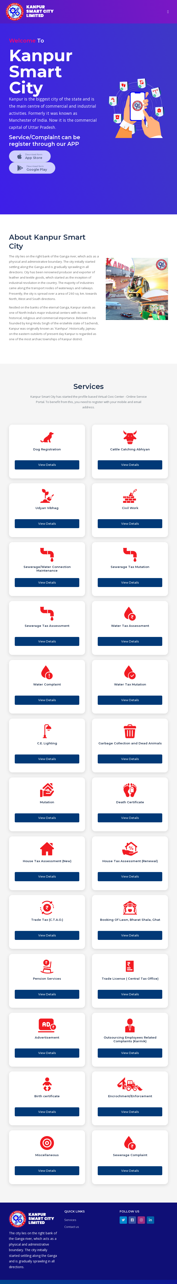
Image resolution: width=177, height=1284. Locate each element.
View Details (47, 464)
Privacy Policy (158, 1278)
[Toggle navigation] (168, 12)
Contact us (71, 1219)
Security (141, 1278)
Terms (128, 1278)
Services (70, 1212)
